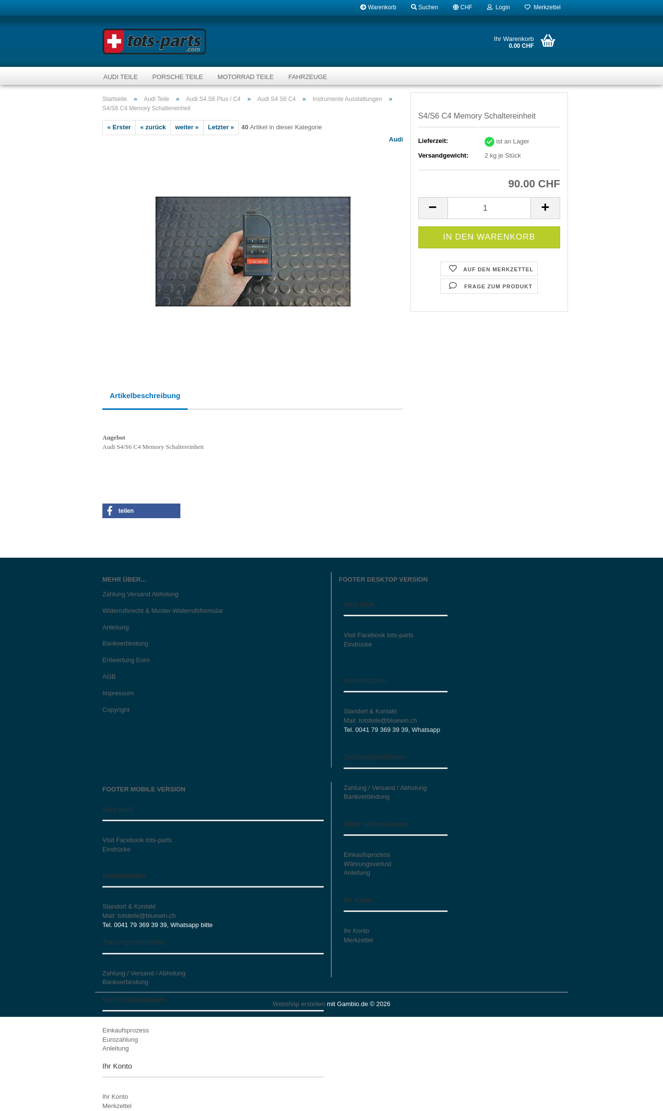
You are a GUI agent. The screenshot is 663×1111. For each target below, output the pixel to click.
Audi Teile (120, 77)
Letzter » (221, 127)
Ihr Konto (115, 1096)
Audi (396, 139)
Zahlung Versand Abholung (140, 594)
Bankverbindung (125, 643)
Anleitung (115, 627)
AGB (109, 676)
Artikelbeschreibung (145, 395)
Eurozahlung (120, 1039)
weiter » (186, 127)
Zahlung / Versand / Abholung (144, 973)
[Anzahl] (489, 208)
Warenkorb (378, 7)
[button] (463, 7)
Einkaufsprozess (125, 1030)
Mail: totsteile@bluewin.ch (380, 720)
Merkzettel (543, 7)
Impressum (118, 693)
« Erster (119, 127)
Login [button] (498, 7)
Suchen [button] (424, 7)
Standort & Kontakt (370, 711)
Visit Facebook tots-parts (378, 635)
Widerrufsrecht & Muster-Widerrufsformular (162, 610)
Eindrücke (358, 644)
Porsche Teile (178, 77)
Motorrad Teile (245, 77)
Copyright (116, 709)
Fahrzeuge (307, 77)
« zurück (153, 127)
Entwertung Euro (126, 660)
